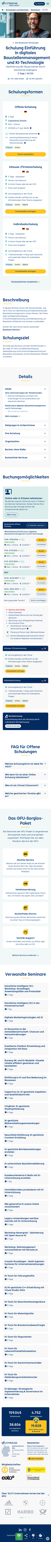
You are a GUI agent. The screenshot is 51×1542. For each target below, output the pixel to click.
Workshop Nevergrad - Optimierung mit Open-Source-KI (24, 1234)
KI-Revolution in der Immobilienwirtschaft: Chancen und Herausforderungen (24, 1032)
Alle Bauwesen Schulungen (25, 43)
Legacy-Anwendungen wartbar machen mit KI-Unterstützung (22, 1219)
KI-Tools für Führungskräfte (19, 1275)
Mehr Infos (11, 515)
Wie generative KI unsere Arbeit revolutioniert (22, 1205)
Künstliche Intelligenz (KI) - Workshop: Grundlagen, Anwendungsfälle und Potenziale (23, 989)
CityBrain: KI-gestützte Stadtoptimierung (17, 1107)
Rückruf (39, 4)
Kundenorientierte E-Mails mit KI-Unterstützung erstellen (23, 1176)
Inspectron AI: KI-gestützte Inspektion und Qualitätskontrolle (25, 1093)
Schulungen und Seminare (17, 10)
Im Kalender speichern (36, 525)
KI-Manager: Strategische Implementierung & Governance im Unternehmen (24, 1391)
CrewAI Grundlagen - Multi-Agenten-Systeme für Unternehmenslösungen (25, 1262)
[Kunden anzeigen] (48, 1495)
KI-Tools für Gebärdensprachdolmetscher (21, 1375)
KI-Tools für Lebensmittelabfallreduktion (20, 1349)
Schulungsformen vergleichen (25, 282)
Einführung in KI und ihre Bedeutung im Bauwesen (25, 1079)
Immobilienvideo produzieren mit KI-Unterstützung (24, 1191)
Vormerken (41, 544)
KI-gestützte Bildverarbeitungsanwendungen (22, 1122)
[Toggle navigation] (47, 3)
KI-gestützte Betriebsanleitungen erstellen (23, 1150)
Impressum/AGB (13, 1535)
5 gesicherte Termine (17, 121)
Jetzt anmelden (36, 1459)
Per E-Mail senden (16, 79)
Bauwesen (35, 10)
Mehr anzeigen (13, 416)
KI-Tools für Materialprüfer (19, 1313)
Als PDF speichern (34, 79)
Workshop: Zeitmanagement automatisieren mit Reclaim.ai (21, 1248)
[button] (25, 765)
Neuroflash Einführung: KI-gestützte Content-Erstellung (24, 1136)
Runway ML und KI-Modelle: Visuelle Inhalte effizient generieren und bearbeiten (24, 1063)
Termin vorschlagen (38, 600)
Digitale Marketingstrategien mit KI (24, 1017)
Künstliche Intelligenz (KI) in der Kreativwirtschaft (22, 1004)
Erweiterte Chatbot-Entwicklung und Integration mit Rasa (25, 1047)
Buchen (41, 540)
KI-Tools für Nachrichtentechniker (23, 1362)
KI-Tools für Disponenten (18, 1336)
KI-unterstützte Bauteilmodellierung (24, 1163)
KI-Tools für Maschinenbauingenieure (25, 1301)
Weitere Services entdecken (25, 955)
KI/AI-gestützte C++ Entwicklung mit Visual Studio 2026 (24, 1288)
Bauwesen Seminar (11, 329)
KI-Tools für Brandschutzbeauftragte (25, 1325)
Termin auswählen (26, 154)
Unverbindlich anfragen (25, 211)
